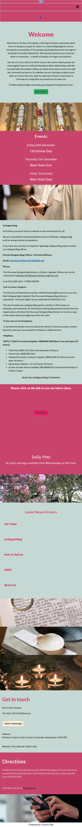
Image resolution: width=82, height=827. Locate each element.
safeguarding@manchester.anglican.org (37, 275)
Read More (41, 91)
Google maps (29, 788)
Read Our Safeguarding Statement (41, 377)
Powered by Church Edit (41, 824)
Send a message (13, 723)
